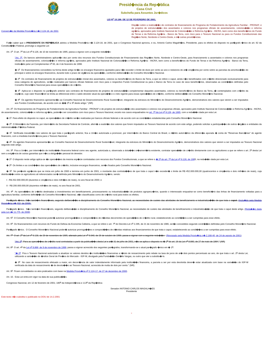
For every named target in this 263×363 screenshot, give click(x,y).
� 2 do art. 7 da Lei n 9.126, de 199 (175, 159)
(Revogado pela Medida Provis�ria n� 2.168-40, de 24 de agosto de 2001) (204, 235)
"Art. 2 (18, 241)
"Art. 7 (19, 57)
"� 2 (18, 253)
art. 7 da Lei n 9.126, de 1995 (165, 112)
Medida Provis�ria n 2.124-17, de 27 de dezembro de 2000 (97, 271)
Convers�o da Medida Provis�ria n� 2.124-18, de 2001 (30, 31)
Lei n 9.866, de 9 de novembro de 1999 (46, 247)
